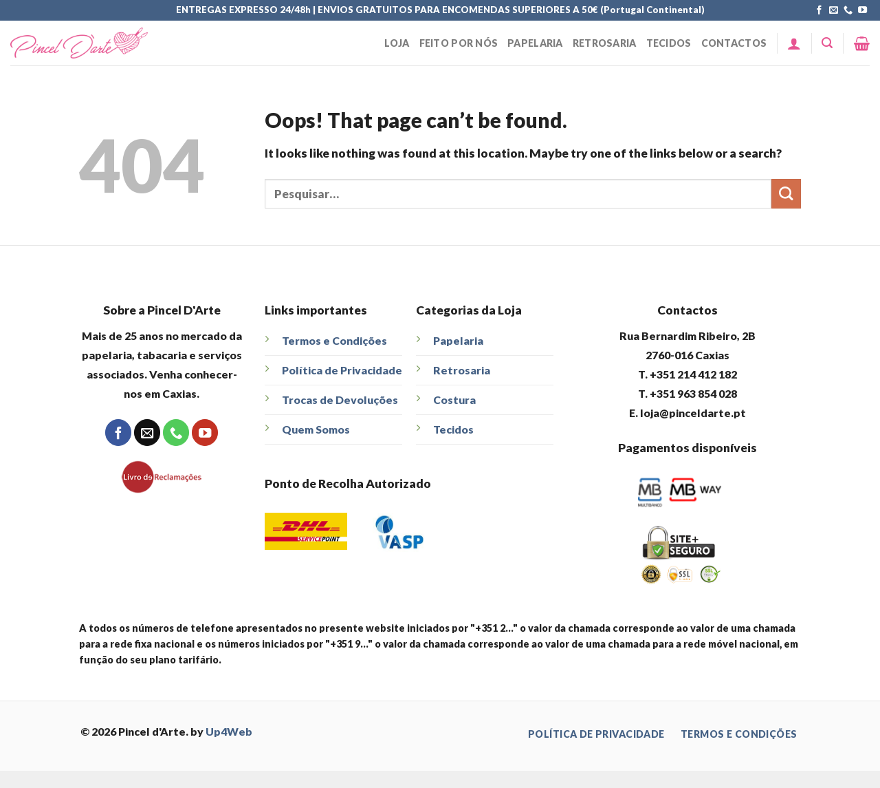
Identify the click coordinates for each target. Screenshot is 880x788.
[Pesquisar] (827, 43)
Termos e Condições (334, 340)
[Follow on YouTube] (862, 11)
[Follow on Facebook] (819, 11)
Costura (454, 399)
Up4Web (229, 731)
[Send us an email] (833, 11)
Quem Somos (316, 429)
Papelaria (535, 43)
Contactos (734, 43)
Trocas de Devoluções (340, 399)
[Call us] (848, 11)
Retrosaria (605, 43)
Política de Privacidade (342, 369)
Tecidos (669, 43)
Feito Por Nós (458, 43)
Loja (396, 43)
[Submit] (786, 194)
